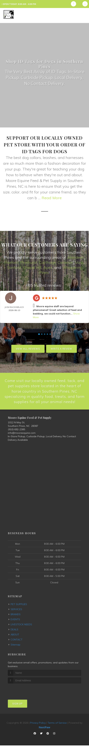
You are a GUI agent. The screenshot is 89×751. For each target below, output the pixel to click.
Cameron (65, 262)
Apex (47, 267)
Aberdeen (75, 257)
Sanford (14, 267)
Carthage (47, 262)
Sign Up (17, 709)
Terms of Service (57, 728)
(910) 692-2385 (16, 435)
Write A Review (61, 348)
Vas (78, 262)
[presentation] (26, 695)
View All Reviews (28, 348)
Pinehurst (28, 262)
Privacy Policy (38, 728)
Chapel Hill (32, 267)
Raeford (11, 262)
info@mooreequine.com (22, 438)
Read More (52, 197)
